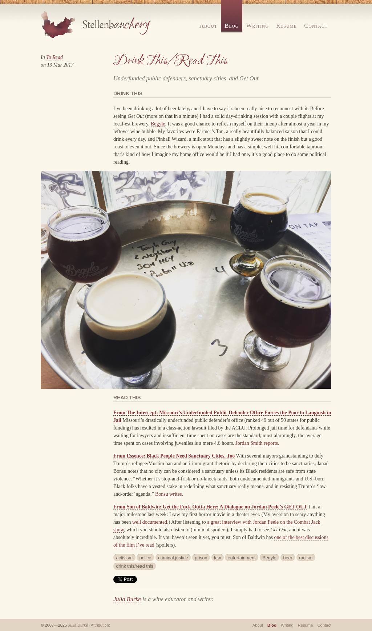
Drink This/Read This (170, 61)
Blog (232, 25)
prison (201, 557)
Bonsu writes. (169, 494)
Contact (316, 25)
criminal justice (173, 557)
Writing (257, 25)
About (208, 25)
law (217, 557)
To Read (54, 57)
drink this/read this (134, 566)
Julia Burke (127, 599)
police (145, 557)
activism (124, 557)
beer (287, 557)
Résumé (286, 25)
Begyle (158, 124)
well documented (149, 522)
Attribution (100, 625)
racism (305, 557)
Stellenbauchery (96, 24)
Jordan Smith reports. (257, 443)
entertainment (242, 557)
